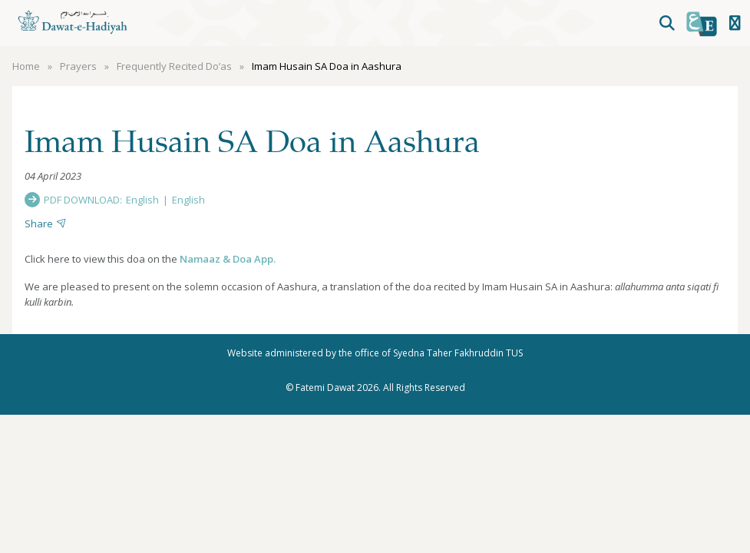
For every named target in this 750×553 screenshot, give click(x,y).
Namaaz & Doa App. (228, 259)
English (142, 200)
